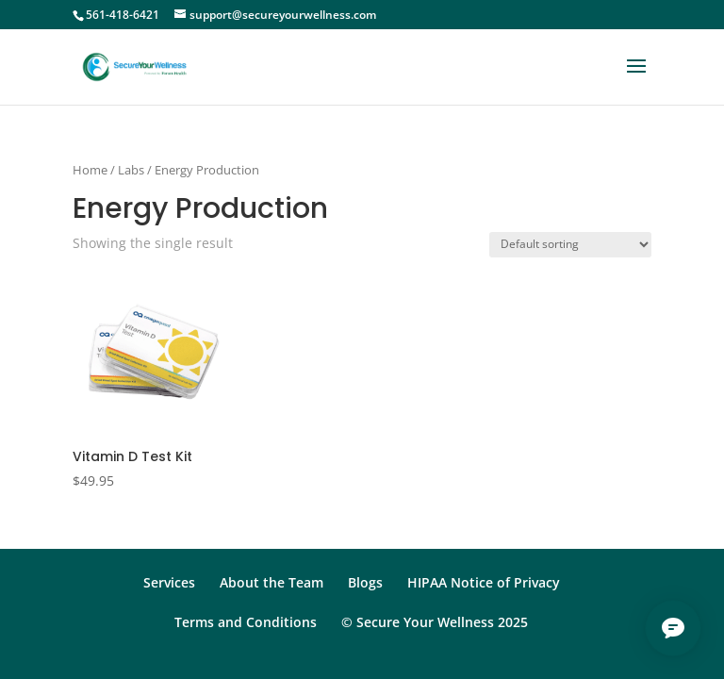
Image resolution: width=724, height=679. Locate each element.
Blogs (365, 582)
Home (90, 169)
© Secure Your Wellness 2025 (434, 622)
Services (169, 582)
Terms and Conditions (245, 622)
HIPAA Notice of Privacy (483, 582)
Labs (131, 169)
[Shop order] (570, 244)
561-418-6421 (122, 15)
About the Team (271, 582)
